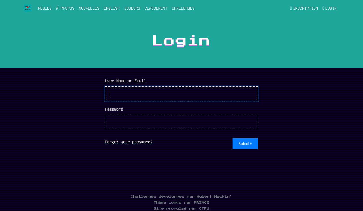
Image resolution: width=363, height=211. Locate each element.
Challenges (183, 8)
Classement (156, 8)
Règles (45, 8)
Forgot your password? (129, 141)
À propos (65, 8)
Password (114, 109)
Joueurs (132, 8)
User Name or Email (125, 80)
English (112, 8)
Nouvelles (89, 8)
